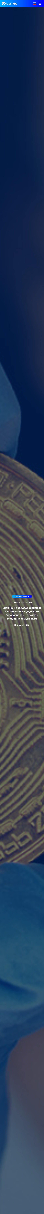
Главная (14, 602)
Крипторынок (27, 602)
